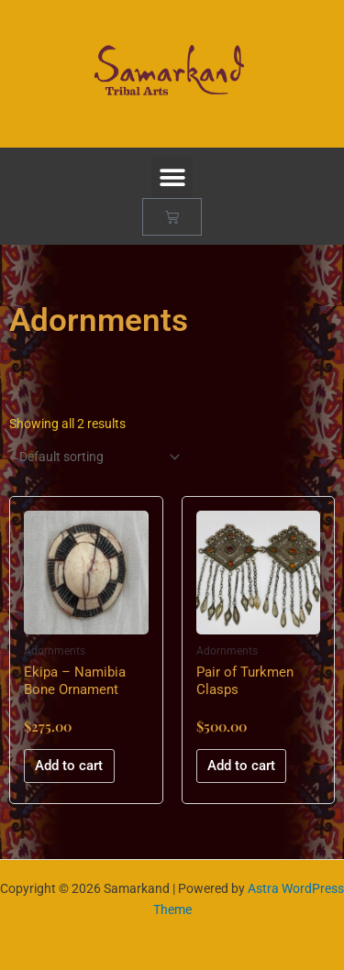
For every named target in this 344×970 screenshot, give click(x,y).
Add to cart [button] (69, 765)
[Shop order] (96, 457)
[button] (172, 177)
